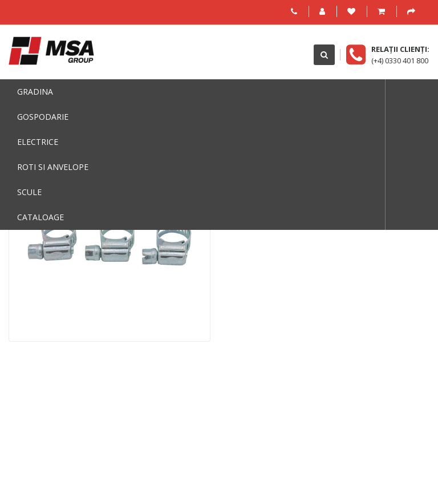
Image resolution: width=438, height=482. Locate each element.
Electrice (37, 141)
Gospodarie (42, 116)
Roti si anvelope (52, 166)
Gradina (35, 91)
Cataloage (40, 217)
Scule (29, 192)
